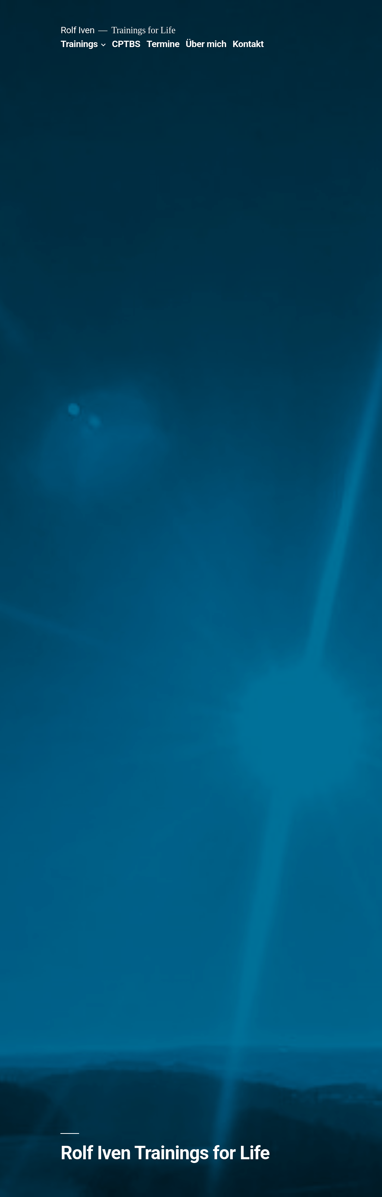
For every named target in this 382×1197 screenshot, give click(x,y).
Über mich (206, 43)
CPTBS (126, 43)
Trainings (79, 43)
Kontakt (248, 43)
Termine (163, 43)
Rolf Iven (77, 30)
